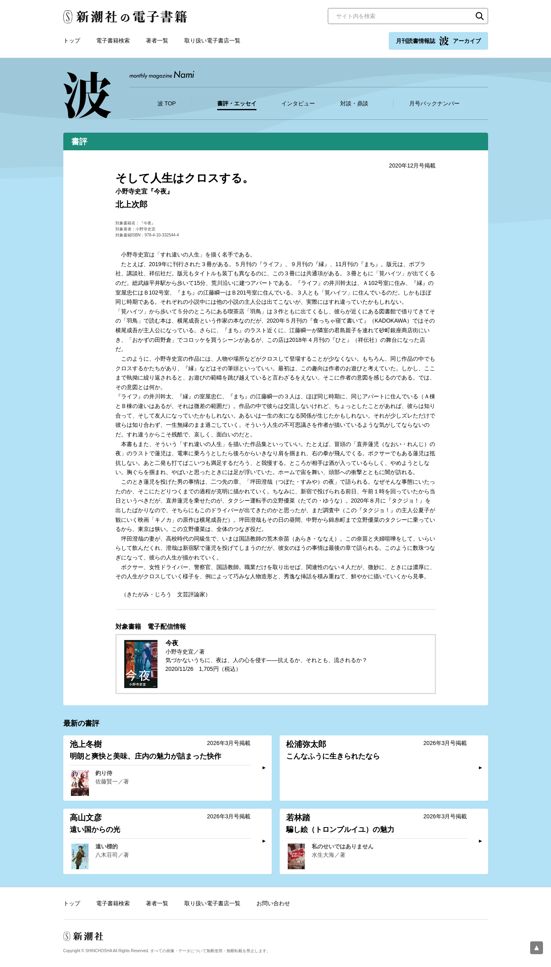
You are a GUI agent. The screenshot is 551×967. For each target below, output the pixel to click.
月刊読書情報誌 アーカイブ (438, 41)
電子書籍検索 (113, 40)
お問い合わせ (273, 903)
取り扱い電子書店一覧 (212, 40)
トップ (71, 40)
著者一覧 (157, 40)
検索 (479, 16)
